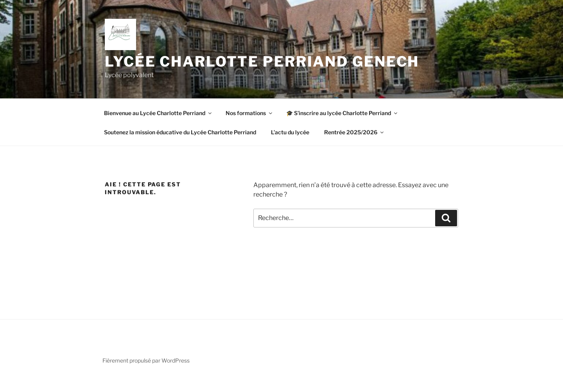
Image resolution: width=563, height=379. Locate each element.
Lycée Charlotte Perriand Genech (262, 61)
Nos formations (249, 113)
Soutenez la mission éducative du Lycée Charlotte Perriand (180, 132)
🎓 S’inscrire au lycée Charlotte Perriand (342, 113)
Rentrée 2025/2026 (354, 132)
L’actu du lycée (290, 132)
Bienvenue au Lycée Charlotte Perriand (158, 113)
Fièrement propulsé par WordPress (146, 360)
